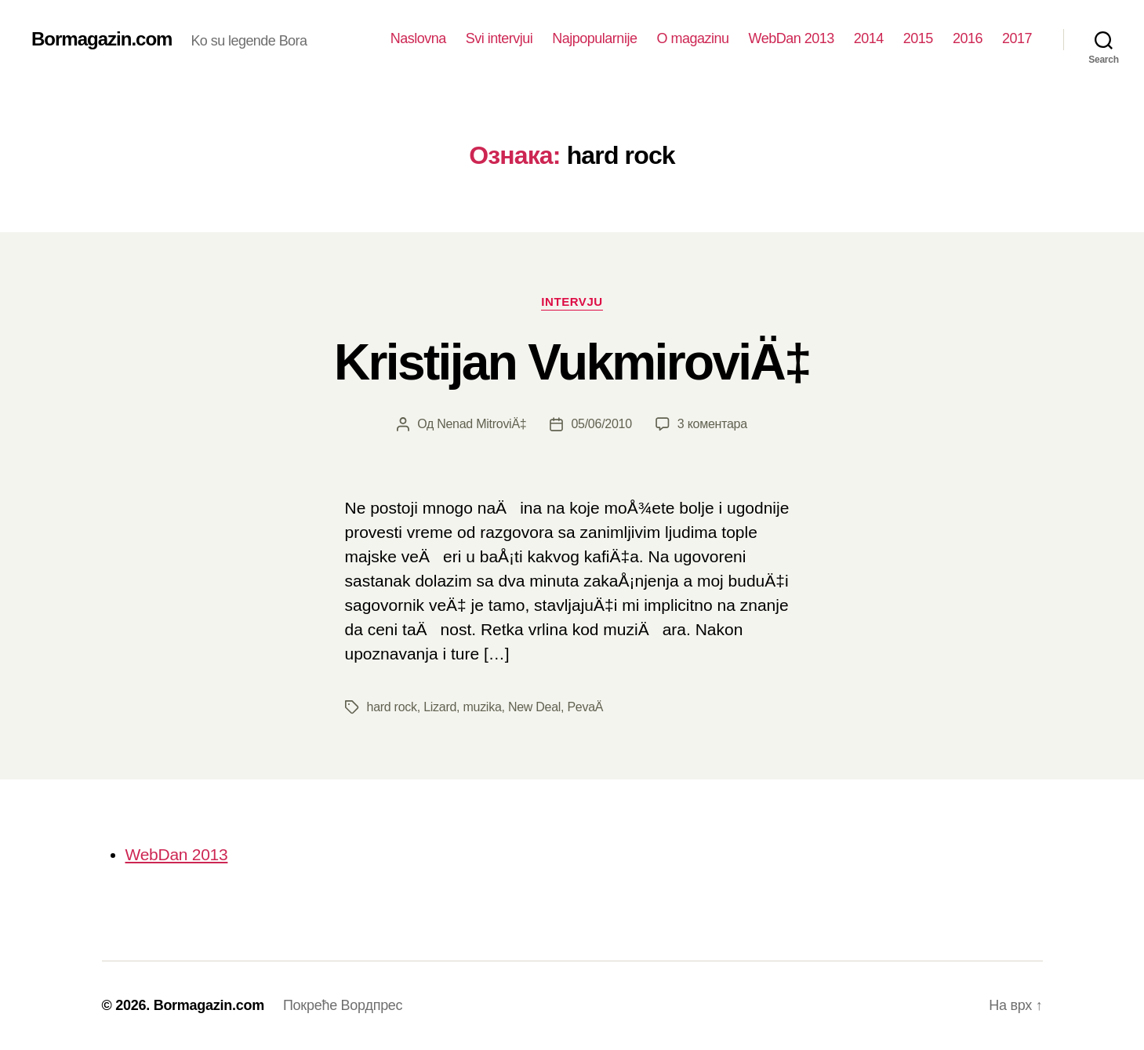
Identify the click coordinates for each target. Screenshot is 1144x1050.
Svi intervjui (499, 38)
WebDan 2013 (790, 38)
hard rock (392, 707)
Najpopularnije (594, 38)
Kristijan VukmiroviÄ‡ (572, 362)
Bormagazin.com (101, 39)
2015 (918, 38)
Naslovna (418, 38)
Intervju (571, 301)
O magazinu (692, 38)
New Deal (534, 707)
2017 (1017, 38)
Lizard (439, 707)
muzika (482, 707)
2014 (869, 38)
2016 (967, 38)
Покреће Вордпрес (342, 1005)
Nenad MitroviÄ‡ (481, 424)
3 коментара (712, 424)
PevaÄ (590, 707)
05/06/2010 (601, 424)
